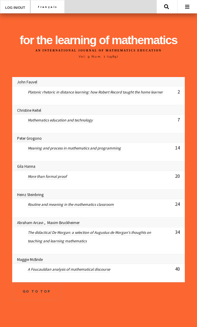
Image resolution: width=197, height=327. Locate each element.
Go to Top (37, 291)
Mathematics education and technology (60, 120)
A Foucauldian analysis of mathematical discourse (69, 269)
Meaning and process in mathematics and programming (74, 148)
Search (166, 6)
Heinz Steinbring (30, 194)
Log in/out (15, 7)
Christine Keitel (29, 110)
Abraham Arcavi (30, 222)
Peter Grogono (29, 138)
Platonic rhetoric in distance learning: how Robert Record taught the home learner (95, 92)
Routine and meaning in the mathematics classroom (71, 204)
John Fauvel (27, 82)
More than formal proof (47, 176)
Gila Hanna (26, 166)
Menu (187, 6)
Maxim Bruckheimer (63, 222)
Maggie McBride (30, 259)
